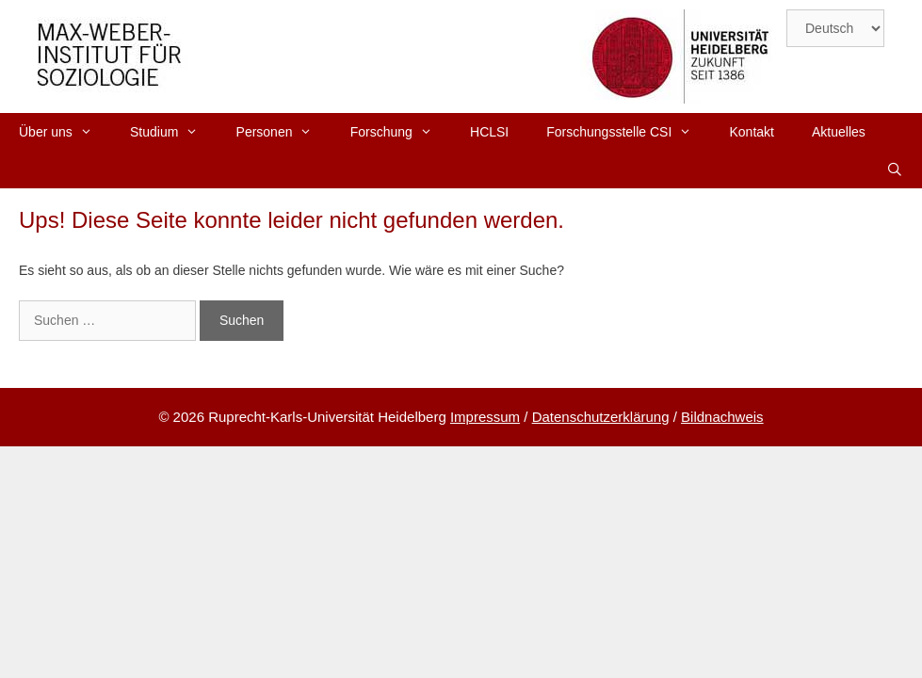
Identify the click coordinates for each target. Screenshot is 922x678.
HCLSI (489, 131)
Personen (284, 132)
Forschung (400, 132)
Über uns (65, 132)
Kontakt (752, 131)
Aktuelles (838, 131)
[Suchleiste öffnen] (894, 169)
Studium (174, 132)
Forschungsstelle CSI (628, 132)
